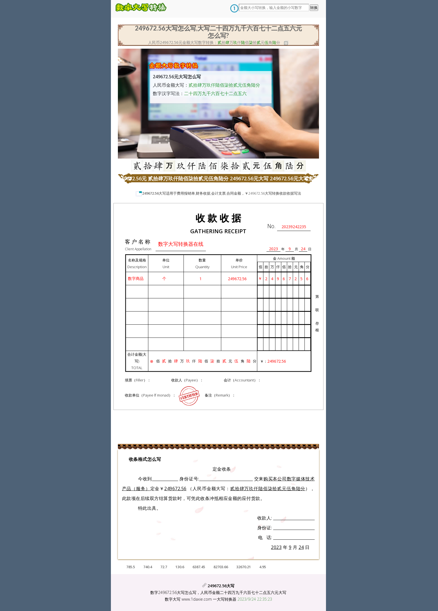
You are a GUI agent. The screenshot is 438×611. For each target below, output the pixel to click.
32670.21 (243, 566)
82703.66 (220, 566)
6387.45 (198, 566)
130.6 (179, 566)
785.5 (130, 566)
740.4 (147, 566)
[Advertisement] (69, 108)
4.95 (262, 566)
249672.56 (150, 193)
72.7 (163, 566)
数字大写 (172, 599)
